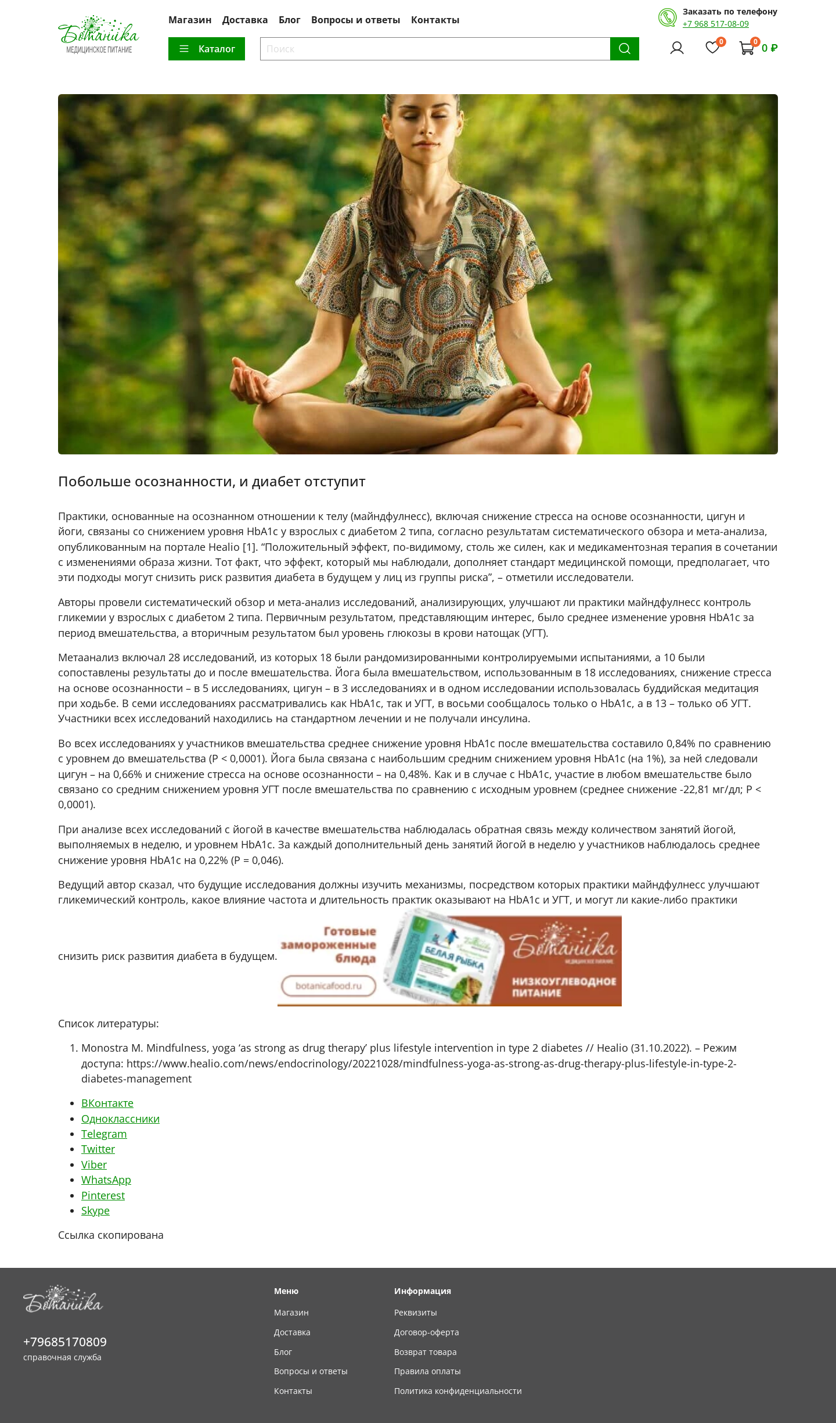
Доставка (245, 19)
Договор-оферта (426, 1332)
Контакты (435, 19)
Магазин (190, 19)
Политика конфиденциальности (458, 1390)
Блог (290, 19)
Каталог (206, 48)
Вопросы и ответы (356, 19)
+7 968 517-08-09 (716, 23)
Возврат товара (425, 1351)
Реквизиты (415, 1312)
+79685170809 (65, 1342)
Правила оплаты (427, 1371)
